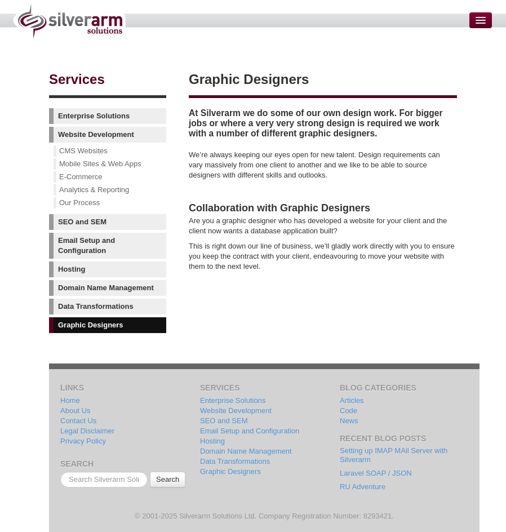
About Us (75, 410)
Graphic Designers (90, 325)
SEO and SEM (82, 222)
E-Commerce (81, 176)
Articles (352, 400)
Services (77, 79)
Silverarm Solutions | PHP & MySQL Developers (69, 21)
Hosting (71, 269)
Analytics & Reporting (94, 189)
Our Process (79, 202)
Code (348, 410)
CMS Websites (83, 151)
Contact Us (78, 420)
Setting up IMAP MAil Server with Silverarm (393, 455)
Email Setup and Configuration (86, 245)
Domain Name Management (106, 287)
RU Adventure (362, 486)
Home (70, 400)
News (349, 420)
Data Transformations (96, 306)
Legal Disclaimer (87, 431)
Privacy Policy (83, 441)
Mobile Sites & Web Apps (100, 163)
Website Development (96, 134)
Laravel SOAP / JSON (376, 473)
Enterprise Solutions (94, 116)
